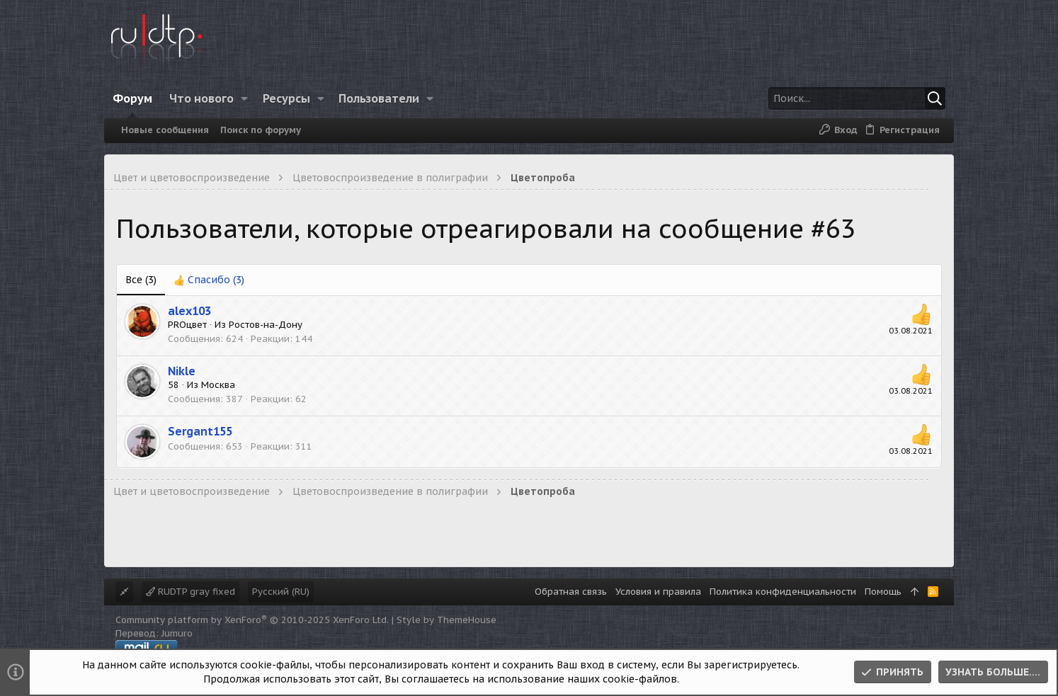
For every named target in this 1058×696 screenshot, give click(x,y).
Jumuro (177, 633)
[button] (244, 98)
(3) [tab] (141, 279)
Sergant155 (200, 431)
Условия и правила (658, 592)
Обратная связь (571, 592)
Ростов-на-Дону (265, 325)
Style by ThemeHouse (446, 620)
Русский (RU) (280, 592)
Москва (218, 385)
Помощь (883, 592)
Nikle (181, 371)
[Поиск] (857, 98)
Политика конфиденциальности (783, 592)
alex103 (189, 311)
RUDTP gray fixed (190, 592)
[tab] (209, 280)
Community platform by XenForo (252, 620)
